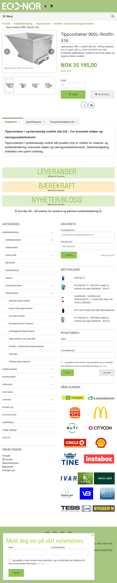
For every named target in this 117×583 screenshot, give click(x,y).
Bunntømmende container (21, 323)
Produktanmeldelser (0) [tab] (62, 122)
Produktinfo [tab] (11, 122)
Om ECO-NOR (9, 415)
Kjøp (73, 94)
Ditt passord (66, 241)
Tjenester (6, 399)
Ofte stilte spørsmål (101, 543)
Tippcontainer (11, 293)
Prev (10, 51)
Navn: (63, 339)
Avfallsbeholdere (13, 240)
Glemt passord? (108, 255)
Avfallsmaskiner (9, 369)
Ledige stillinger (9, 430)
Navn (27, 550)
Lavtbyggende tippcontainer (22, 331)
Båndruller (10, 262)
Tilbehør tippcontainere (19, 361)
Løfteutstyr (7, 384)
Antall (63, 80)
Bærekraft (7, 466)
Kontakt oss (7, 407)
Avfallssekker (11, 247)
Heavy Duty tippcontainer (20, 308)
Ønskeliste (102, 94)
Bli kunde (7, 459)
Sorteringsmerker (13, 285)
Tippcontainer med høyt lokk (22, 339)
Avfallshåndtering (10, 232)
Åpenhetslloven (10, 463)
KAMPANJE (8, 422)
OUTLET (6, 437)
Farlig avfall (10, 255)
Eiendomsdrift (8, 377)
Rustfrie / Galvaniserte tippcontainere (26, 346)
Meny (7, 16)
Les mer (106, 372)
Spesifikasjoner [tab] (33, 122)
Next (54, 51)
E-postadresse (67, 230)
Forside (6, 23)
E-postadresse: (68, 350)
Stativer (9, 278)
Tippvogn (13, 354)
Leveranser (7, 392)
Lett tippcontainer (17, 316)
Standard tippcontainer (19, 300)
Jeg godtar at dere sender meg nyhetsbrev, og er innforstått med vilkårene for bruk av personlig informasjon (47, 562)
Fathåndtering (12, 270)
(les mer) (103, 366)
